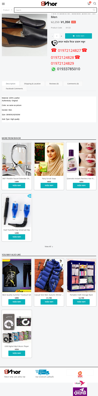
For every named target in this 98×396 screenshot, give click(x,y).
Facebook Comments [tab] (14, 88)
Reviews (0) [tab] (54, 83)
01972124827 (66, 50)
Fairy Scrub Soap (49, 178)
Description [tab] (10, 83)
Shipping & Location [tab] (32, 83)
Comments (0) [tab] (73, 83)
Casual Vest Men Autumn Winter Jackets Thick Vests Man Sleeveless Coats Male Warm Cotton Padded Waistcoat (49, 295)
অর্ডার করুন (78, 36)
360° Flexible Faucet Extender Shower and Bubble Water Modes (16, 178)
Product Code (56, 28)
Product (6, 10)
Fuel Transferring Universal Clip (17, 230)
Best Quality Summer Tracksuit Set (16, 295)
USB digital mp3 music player (17, 346)
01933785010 (65, 68)
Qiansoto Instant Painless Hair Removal (81, 178)
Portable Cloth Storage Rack (81, 295)
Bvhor (17, 138)
